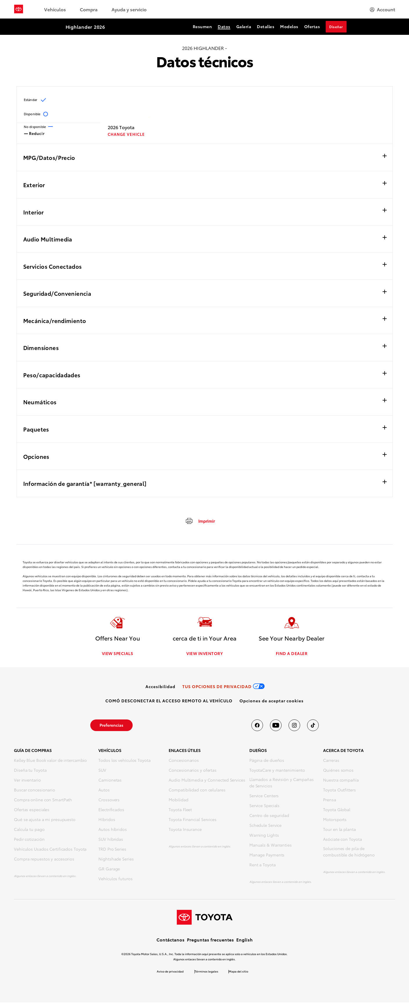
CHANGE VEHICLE (126, 134)
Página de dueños (266, 761)
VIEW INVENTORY (204, 654)
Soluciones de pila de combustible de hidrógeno (349, 852)
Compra (89, 9)
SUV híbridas (110, 840)
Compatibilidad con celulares (197, 790)
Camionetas (110, 780)
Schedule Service (265, 826)
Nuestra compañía (340, 780)
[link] (160, 687)
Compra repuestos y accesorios (44, 859)
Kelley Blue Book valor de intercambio (50, 761)
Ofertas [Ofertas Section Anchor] (312, 26)
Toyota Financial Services (193, 820)
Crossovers (109, 800)
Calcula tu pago (29, 830)
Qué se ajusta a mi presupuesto (44, 820)
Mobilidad (178, 800)
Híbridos (106, 820)
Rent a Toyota (262, 865)
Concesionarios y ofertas (193, 770)
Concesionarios (184, 761)
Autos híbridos (112, 830)
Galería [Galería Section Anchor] (243, 26)
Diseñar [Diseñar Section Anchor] (336, 26)
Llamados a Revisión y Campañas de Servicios (281, 783)
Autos (104, 790)
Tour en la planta (339, 830)
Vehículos (55, 9)
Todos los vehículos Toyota (124, 761)
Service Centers (264, 796)
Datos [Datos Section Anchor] (224, 26)
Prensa (329, 800)
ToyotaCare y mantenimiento (277, 770)
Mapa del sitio (238, 972)
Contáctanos (170, 940)
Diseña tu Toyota (30, 770)
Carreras (331, 761)
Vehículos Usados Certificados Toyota (50, 849)
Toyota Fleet (180, 810)
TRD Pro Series (112, 849)
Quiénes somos (338, 770)
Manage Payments (267, 855)
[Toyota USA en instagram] (294, 726)
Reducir (34, 133)
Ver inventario (27, 780)
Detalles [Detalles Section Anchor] (265, 26)
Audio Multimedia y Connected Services (207, 780)
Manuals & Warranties (270, 845)
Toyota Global (336, 810)
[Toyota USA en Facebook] (257, 726)
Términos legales (206, 972)
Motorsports (335, 820)
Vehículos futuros (115, 879)
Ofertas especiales (31, 810)
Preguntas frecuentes (210, 940)
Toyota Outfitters (339, 790)
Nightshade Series (116, 859)
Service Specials (264, 806)
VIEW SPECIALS (117, 654)
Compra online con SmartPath (43, 800)
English (244, 940)
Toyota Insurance (185, 830)
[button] (271, 701)
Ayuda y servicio (129, 9)
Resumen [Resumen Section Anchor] (202, 26)
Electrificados (111, 810)
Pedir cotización (29, 840)
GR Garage (109, 869)
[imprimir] (200, 520)
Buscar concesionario (34, 790)
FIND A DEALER (292, 654)
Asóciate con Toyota (342, 840)
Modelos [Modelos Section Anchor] (289, 26)
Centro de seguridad (269, 816)
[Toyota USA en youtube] (276, 726)
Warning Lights (264, 835)
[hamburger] (382, 9)
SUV (102, 770)
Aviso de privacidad (170, 972)
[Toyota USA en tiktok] (313, 726)
